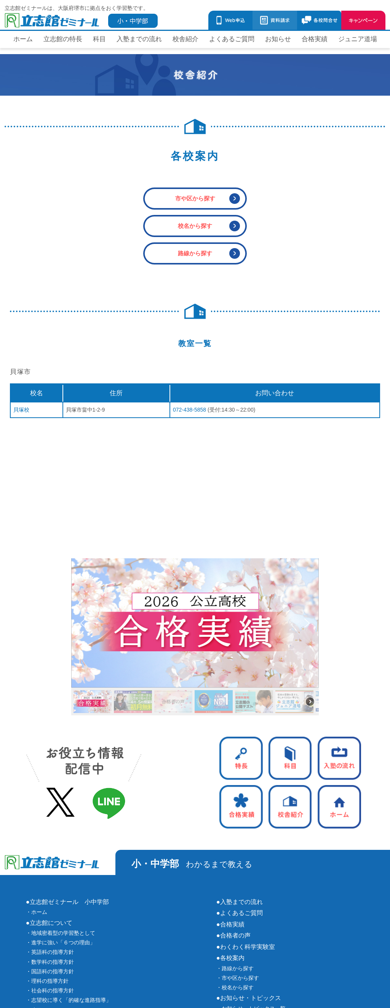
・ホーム (36, 912)
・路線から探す (235, 968)
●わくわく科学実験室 (245, 946)
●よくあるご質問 (239, 912)
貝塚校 (21, 410)
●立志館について (49, 922)
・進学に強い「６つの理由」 (60, 942)
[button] (195, 623)
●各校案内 (230, 957)
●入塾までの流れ (239, 901)
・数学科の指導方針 (50, 962)
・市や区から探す (237, 978)
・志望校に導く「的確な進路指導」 (68, 1000)
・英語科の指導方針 (50, 952)
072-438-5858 (189, 410)
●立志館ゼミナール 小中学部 (67, 901)
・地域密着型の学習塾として (60, 933)
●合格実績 (230, 924)
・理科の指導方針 (47, 981)
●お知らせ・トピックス (248, 997)
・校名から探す (235, 987)
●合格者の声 (233, 935)
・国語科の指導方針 (50, 971)
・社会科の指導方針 (50, 990)
